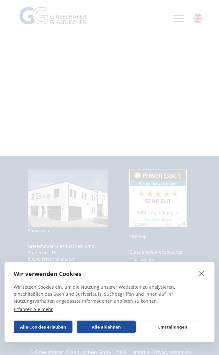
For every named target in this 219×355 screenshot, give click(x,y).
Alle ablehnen (106, 327)
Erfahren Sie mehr (33, 309)
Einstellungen (172, 327)
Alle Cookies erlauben (43, 327)
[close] (202, 273)
